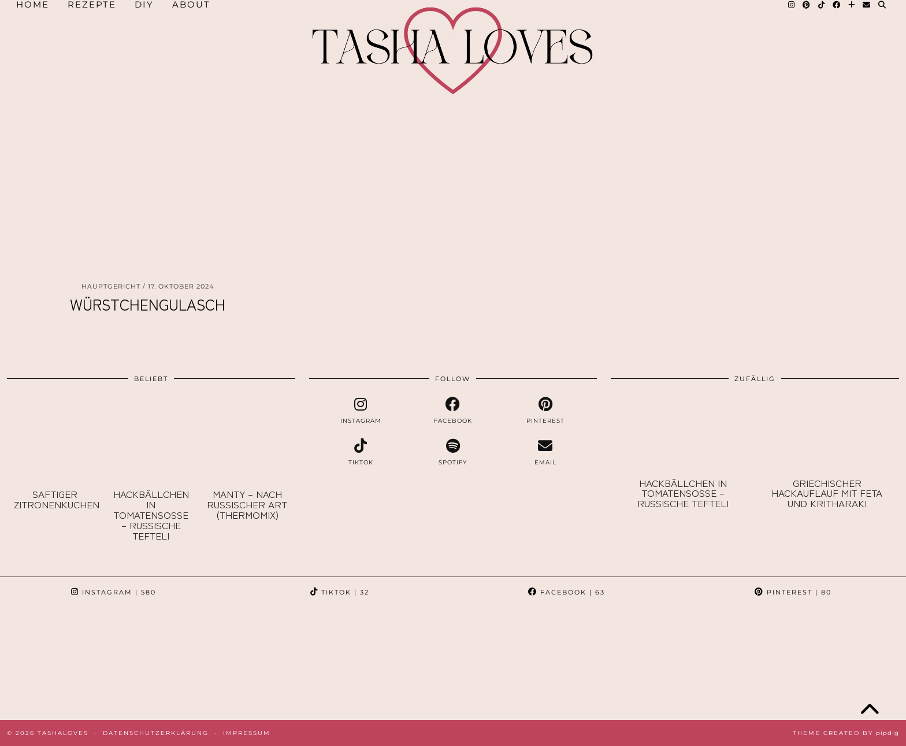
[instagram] (361, 411)
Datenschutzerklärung (156, 733)
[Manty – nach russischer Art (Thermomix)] (247, 440)
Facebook (566, 592)
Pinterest (793, 592)
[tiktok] (361, 452)
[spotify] (453, 452)
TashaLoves (63, 733)
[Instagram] (56, 663)
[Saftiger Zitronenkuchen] (55, 440)
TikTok (339, 592)
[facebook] (453, 411)
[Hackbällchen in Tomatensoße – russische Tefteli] (151, 440)
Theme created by (846, 733)
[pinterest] (545, 411)
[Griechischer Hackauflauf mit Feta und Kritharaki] (827, 434)
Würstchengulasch (147, 304)
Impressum (246, 733)
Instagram (113, 592)
